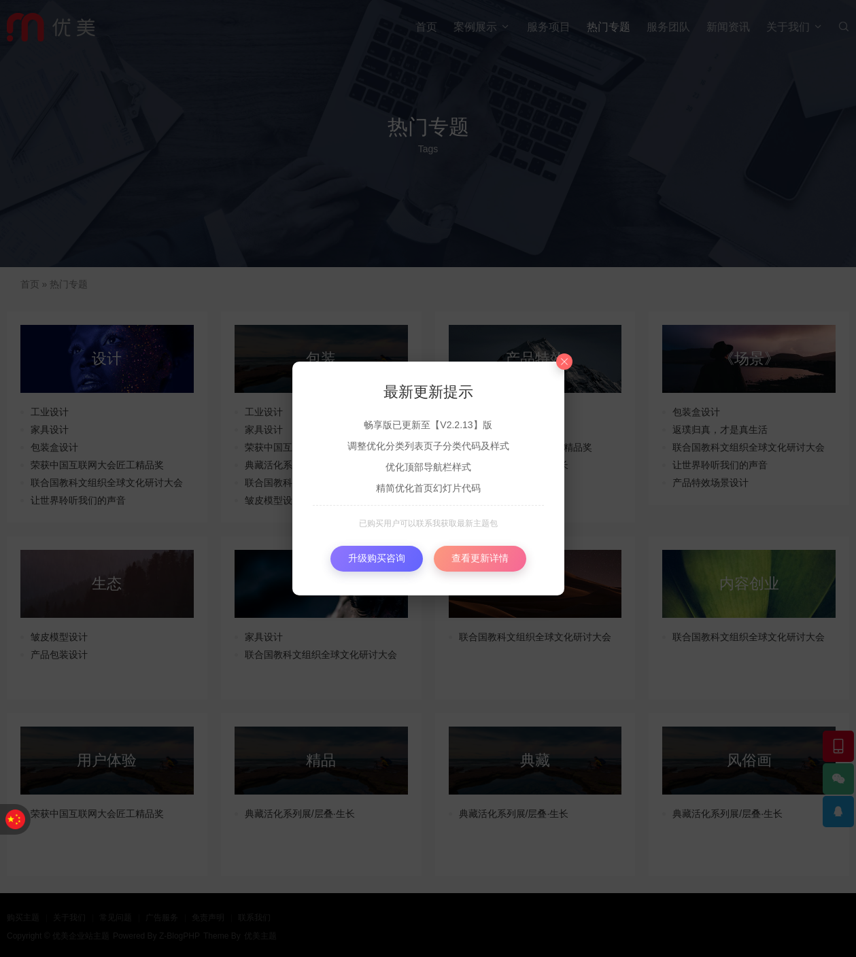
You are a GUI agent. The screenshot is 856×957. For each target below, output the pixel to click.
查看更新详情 (480, 558)
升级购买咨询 (376, 558)
